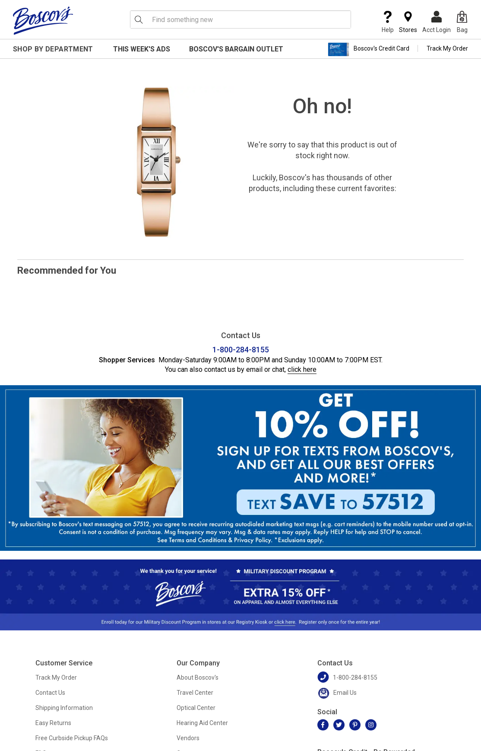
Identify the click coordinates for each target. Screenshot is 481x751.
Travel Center (195, 692)
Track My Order (447, 48)
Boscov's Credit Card (368, 49)
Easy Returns (53, 722)
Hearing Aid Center (202, 722)
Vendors (188, 738)
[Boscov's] (43, 20)
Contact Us (50, 692)
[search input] (240, 19)
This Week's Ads (141, 49)
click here (302, 369)
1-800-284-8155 (240, 349)
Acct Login (436, 22)
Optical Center (196, 707)
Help (388, 22)
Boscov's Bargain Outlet (236, 49)
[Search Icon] (138, 19)
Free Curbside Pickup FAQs (71, 738)
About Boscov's (197, 677)
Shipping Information (64, 707)
